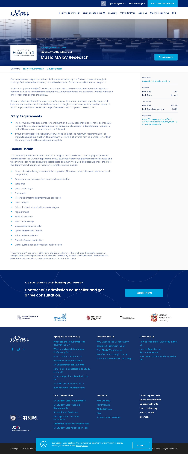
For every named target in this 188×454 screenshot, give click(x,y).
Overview (15, 68)
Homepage (46, 47)
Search (103, 3)
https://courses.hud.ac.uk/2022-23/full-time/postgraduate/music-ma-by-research (158, 121)
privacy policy (82, 445)
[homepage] (19, 13)
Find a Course (59, 47)
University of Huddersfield (154, 81)
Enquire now (166, 57)
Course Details (54, 68)
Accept (141, 445)
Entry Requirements (33, 68)
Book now (144, 293)
